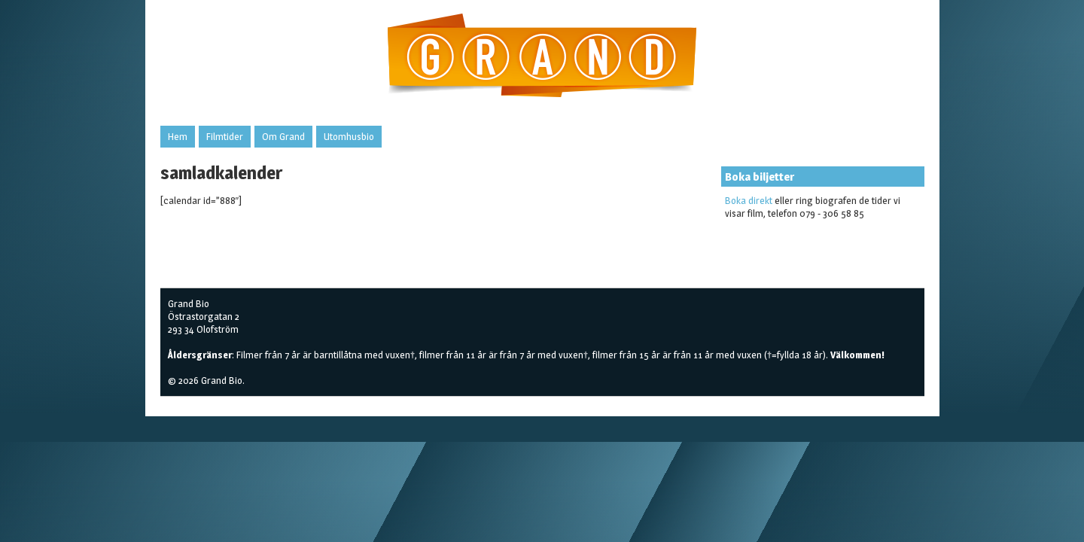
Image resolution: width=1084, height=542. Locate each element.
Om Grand (283, 136)
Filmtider (224, 136)
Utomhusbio (349, 136)
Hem (177, 136)
